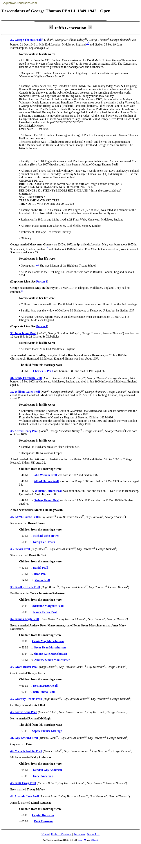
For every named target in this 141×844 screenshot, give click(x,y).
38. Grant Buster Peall (24, 666)
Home (45, 834)
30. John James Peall (23, 333)
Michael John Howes (46, 535)
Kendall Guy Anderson (47, 769)
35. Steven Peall (20, 548)
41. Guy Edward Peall (24, 737)
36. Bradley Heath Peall (25, 587)
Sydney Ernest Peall (46, 500)
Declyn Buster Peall (45, 685)
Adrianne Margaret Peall (48, 605)
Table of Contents (61, 834)
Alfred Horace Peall (46, 481)
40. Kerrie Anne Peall (23, 712)
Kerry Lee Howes (44, 542)
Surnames (79, 834)
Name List (93, 834)
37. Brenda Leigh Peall (24, 619)
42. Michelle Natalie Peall (26, 751)
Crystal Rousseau (43, 815)
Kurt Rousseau (43, 821)
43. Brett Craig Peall (23, 783)
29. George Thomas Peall (25, 39)
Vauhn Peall (42, 580)
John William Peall (45, 475)
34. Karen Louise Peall (24, 517)
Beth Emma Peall (44, 691)
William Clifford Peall (49, 490)
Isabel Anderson (43, 776)
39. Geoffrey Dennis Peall (26, 698)
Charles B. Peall (43, 371)
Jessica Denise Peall (45, 612)
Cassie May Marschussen (48, 641)
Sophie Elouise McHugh (47, 730)
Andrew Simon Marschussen (52, 659)
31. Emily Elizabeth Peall (26, 378)
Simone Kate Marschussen (50, 653)
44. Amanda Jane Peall (24, 796)
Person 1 (41, 281)
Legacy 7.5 (82, 840)
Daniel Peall (40, 567)
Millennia (94, 840)
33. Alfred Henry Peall (24, 431)
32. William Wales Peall (25, 391)
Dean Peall (40, 573)
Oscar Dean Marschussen (50, 647)
